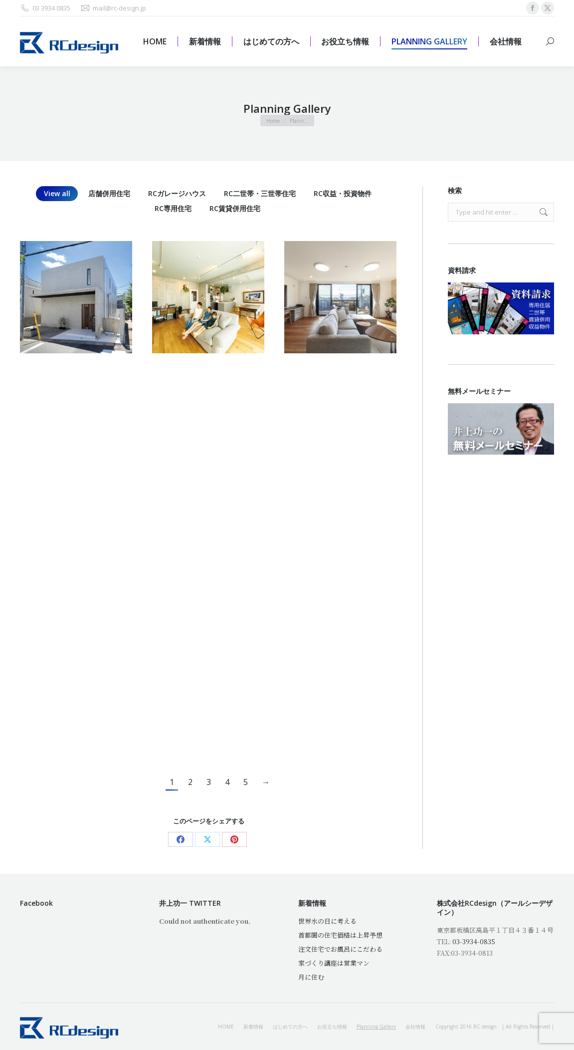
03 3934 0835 (45, 8)
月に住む (311, 977)
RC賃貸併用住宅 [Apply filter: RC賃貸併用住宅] (234, 208)
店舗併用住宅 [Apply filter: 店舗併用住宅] (109, 193)
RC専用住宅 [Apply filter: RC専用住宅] (173, 208)
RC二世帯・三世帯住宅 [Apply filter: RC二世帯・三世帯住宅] (260, 193)
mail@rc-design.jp (113, 8)
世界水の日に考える (327, 921)
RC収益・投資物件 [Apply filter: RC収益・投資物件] (343, 193)
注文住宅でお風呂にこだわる (340, 949)
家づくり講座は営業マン (334, 963)
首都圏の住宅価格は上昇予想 (340, 935)
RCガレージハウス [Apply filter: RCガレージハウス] (177, 193)
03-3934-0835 (473, 941)
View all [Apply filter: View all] (57, 193)
